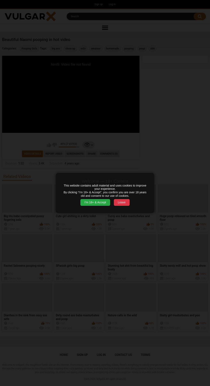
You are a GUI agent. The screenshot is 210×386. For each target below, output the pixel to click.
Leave (122, 202)
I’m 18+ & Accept (95, 202)
